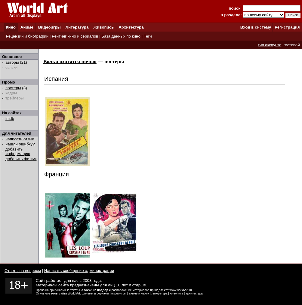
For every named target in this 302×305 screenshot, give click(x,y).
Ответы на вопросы (23, 270)
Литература (77, 27)
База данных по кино (120, 36)
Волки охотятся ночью (70, 61)
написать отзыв (19, 139)
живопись (176, 293)
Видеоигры (49, 27)
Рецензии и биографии (27, 36)
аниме (133, 293)
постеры (13, 88)
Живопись (103, 27)
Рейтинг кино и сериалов (75, 36)
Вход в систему (255, 27)
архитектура (194, 293)
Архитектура (131, 27)
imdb (9, 118)
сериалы (103, 293)
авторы (12, 62)
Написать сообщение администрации (79, 270)
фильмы (88, 293)
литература (159, 293)
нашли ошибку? (20, 144)
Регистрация (287, 27)
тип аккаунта (270, 45)
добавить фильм (21, 159)
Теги (148, 36)
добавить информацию (17, 151)
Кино (11, 27)
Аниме (26, 27)
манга (145, 293)
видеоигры (118, 293)
